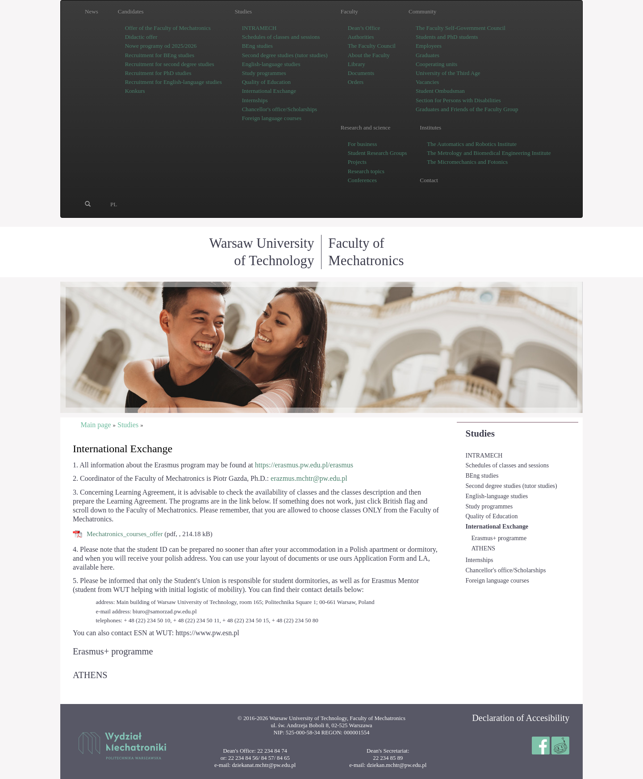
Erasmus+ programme (499, 538)
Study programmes (489, 506)
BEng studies (482, 475)
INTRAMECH (484, 455)
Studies (480, 433)
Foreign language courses (497, 580)
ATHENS (483, 548)
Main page (95, 425)
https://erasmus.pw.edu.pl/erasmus (304, 465)
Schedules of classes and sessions (507, 465)
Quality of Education (492, 516)
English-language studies (497, 496)
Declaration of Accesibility (520, 718)
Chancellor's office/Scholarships (506, 570)
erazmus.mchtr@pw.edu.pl (309, 478)
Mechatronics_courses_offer (125, 533)
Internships (479, 560)
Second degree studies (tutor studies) (511, 486)
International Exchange (497, 526)
